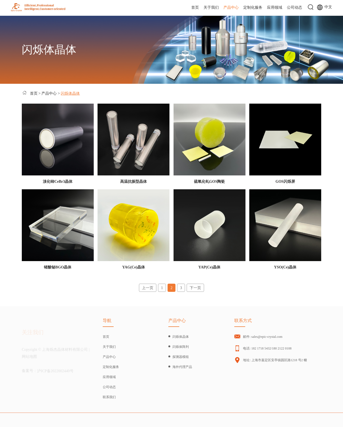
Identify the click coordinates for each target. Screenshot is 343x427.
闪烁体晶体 (70, 93)
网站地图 (29, 358)
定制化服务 (252, 7)
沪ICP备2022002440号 (55, 372)
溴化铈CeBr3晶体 (57, 182)
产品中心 (231, 7)
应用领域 (274, 7)
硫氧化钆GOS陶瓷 (209, 182)
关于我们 (211, 7)
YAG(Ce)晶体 (133, 267)
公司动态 (294, 7)
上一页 (147, 288)
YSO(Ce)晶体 (285, 267)
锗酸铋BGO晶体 (57, 267)
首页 (195, 7)
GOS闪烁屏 (285, 182)
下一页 (195, 288)
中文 (324, 7)
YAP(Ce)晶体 (209, 267)
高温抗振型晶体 (133, 182)
